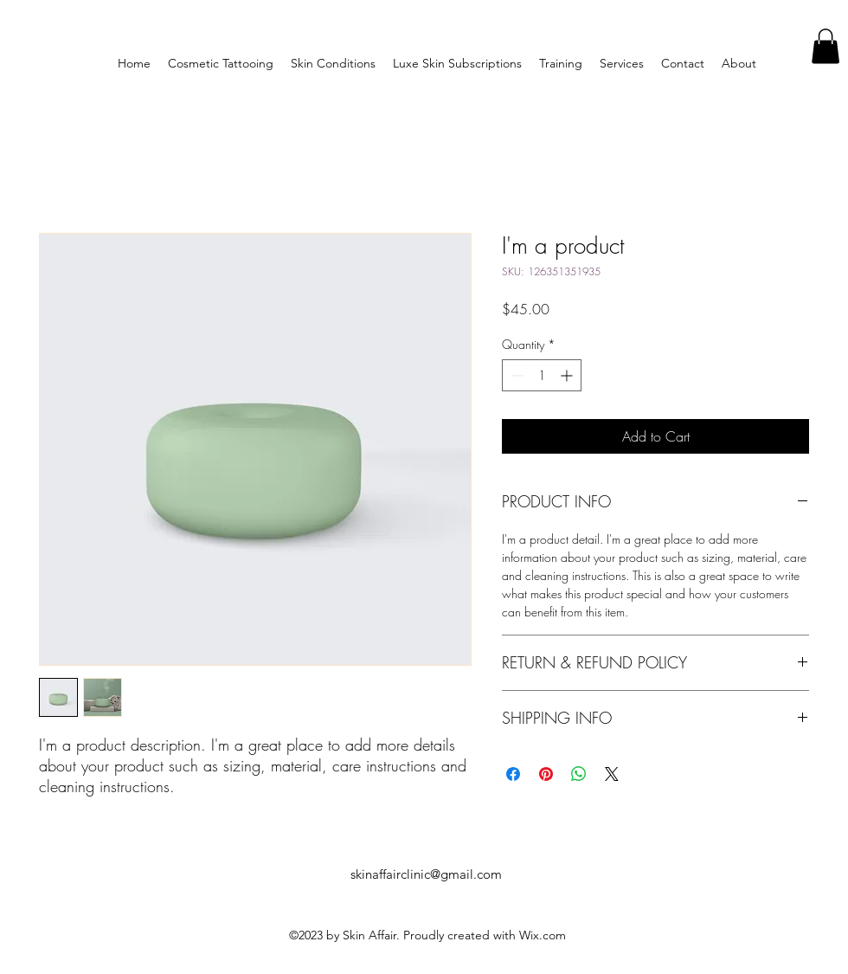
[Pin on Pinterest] (546, 774)
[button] (825, 46)
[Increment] (568, 375)
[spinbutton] (541, 375)
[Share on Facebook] (513, 774)
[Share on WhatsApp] (579, 774)
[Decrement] (515, 375)
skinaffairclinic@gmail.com (426, 874)
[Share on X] (611, 774)
